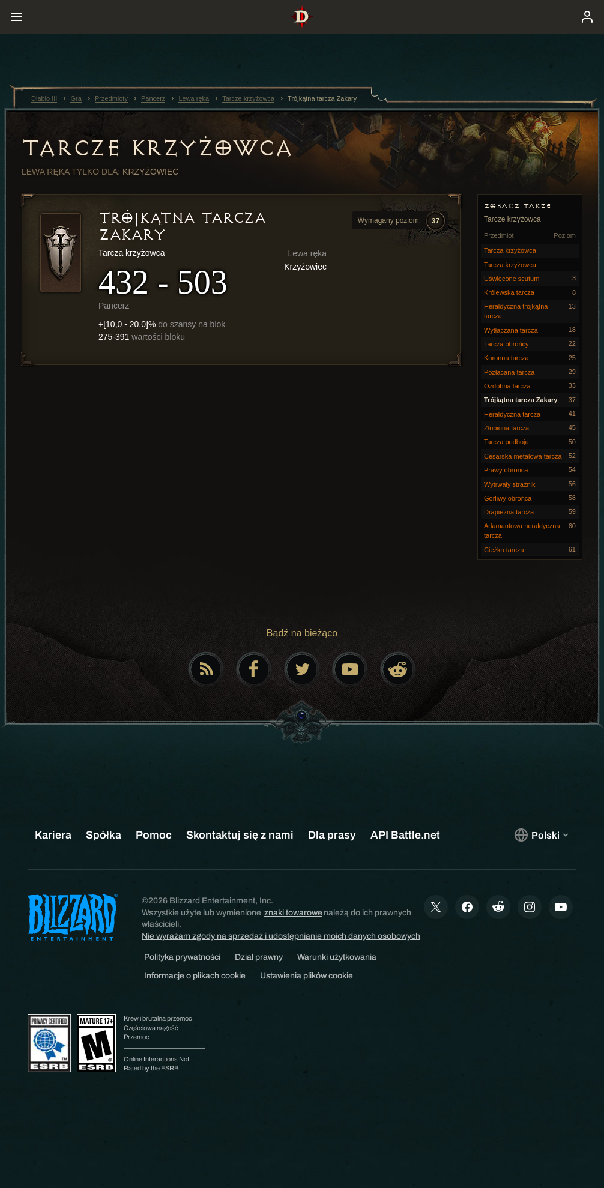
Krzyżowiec (150, 171)
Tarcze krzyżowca (157, 148)
